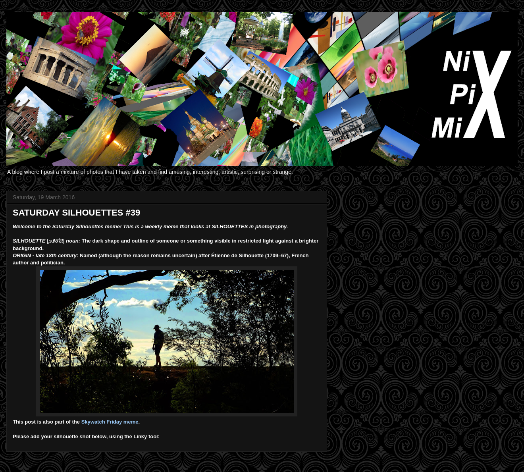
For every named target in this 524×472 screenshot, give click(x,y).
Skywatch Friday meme (110, 422)
